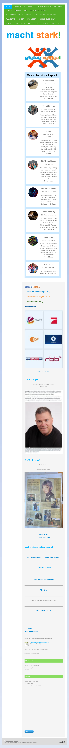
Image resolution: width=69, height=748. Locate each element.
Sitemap (16, 741)
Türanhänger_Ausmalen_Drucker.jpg (39, 642)
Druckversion (8, 741)
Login (63, 741)
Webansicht (62, 742)
